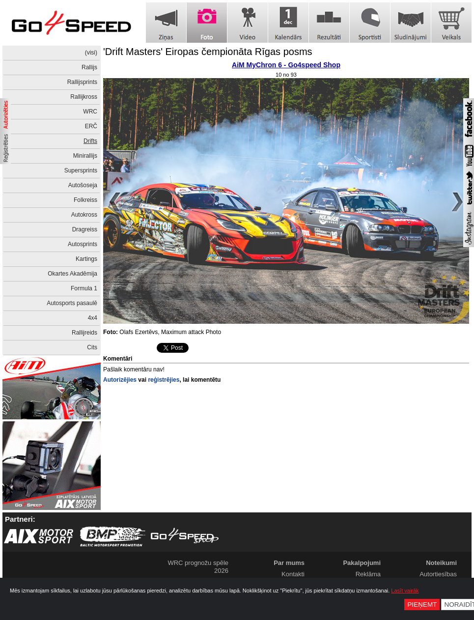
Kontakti (293, 574)
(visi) (91, 52)
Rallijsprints (82, 82)
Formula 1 (84, 288)
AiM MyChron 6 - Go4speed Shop (286, 65)
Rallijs (89, 67)
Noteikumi (441, 562)
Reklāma (368, 574)
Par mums (289, 562)
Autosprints (82, 244)
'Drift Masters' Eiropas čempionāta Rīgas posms (207, 51)
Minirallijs (85, 155)
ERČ (91, 126)
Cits (92, 347)
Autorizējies (120, 379)
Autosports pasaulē (72, 303)
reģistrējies (163, 379)
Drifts (90, 141)
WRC (90, 111)
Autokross (84, 214)
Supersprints (80, 170)
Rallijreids (84, 332)
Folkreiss (85, 200)
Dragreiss (84, 229)
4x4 (92, 317)
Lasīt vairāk (404, 590)
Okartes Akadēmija (72, 273)
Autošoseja (82, 185)
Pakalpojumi (362, 562)
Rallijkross (83, 96)
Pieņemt (422, 604)
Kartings (86, 258)
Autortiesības (438, 574)
